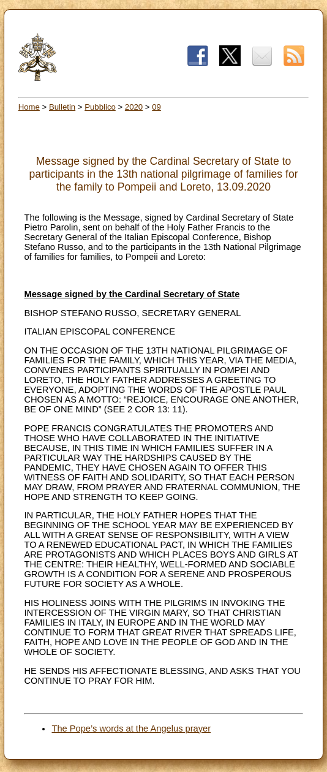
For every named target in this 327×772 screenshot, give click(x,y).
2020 (134, 107)
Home (29, 107)
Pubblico (100, 107)
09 (156, 107)
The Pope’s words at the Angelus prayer (131, 728)
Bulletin (62, 107)
